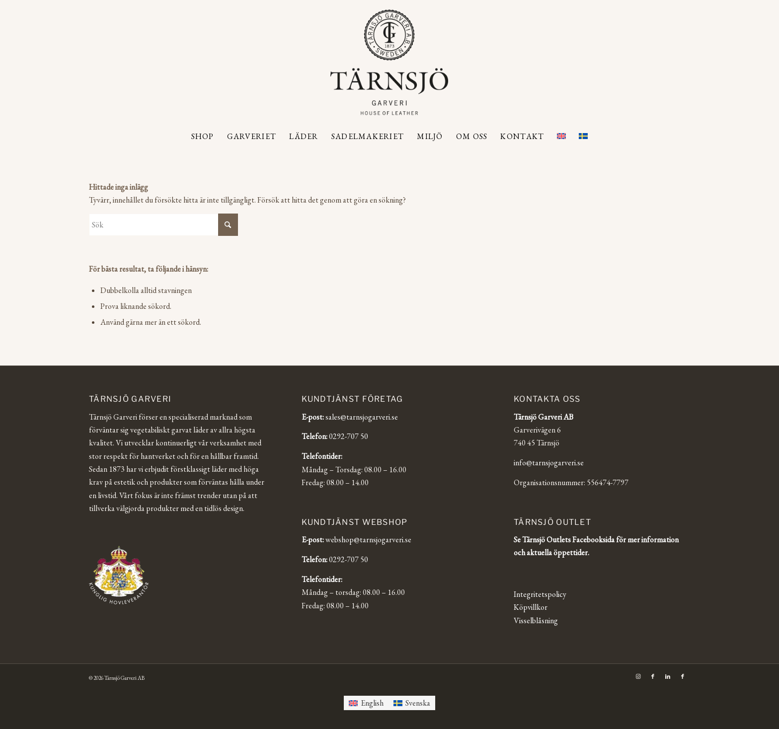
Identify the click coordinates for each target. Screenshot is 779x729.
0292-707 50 (348, 436)
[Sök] (163, 225)
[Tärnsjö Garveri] (389, 62)
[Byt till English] (366, 703)
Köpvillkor (530, 607)
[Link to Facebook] (652, 676)
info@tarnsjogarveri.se (549, 462)
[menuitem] (203, 136)
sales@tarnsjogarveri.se (361, 417)
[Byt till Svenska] (412, 703)
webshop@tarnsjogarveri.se (368, 539)
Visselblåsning (536, 620)
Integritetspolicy (540, 594)
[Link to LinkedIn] (667, 676)
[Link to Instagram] (637, 676)
